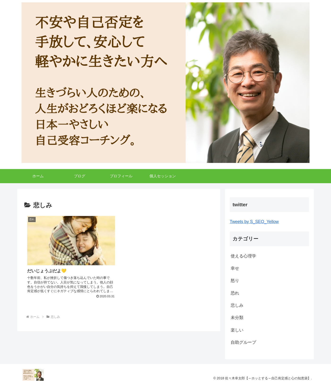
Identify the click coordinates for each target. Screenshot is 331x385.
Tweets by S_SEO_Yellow (254, 221)
